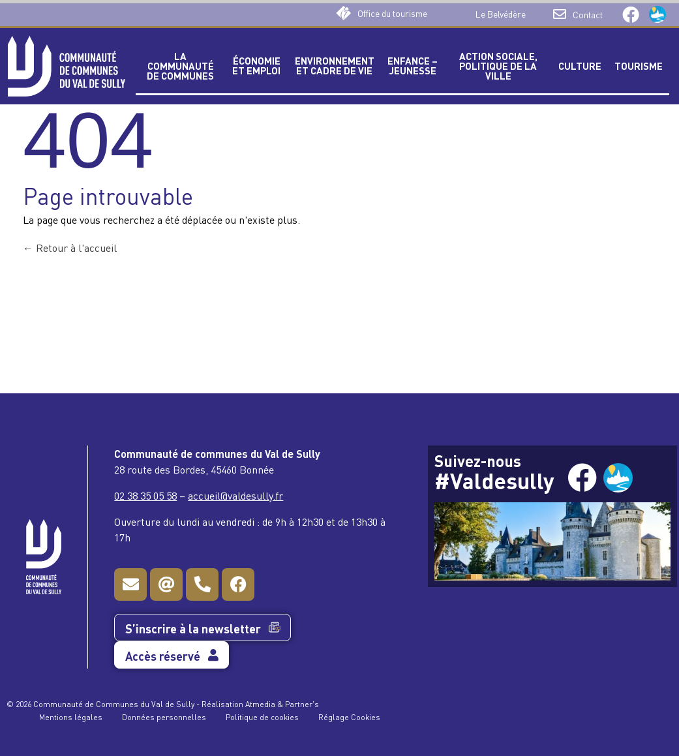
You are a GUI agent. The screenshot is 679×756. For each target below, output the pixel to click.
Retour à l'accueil (70, 247)
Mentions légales (70, 716)
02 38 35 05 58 (145, 495)
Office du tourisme (392, 13)
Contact (588, 14)
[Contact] (559, 14)
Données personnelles (164, 716)
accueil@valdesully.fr (235, 495)
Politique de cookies (262, 716)
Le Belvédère (500, 13)
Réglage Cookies (349, 716)
